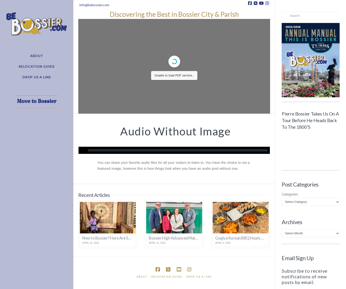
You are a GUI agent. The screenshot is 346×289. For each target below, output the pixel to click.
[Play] (82, 150)
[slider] (177, 150)
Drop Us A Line (199, 277)
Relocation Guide (166, 277)
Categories (290, 194)
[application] (174, 150)
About (142, 277)
